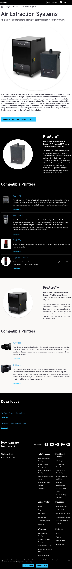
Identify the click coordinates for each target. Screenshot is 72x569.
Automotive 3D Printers (62, 498)
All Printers (41, 507)
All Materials (59, 523)
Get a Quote (41, 544)
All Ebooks (41, 485)
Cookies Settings (28, 565)
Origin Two (41, 496)
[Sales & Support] (46, 536)
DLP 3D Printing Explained (62, 480)
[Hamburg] (70, 2)
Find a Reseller (42, 542)
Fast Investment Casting (45, 515)
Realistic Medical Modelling (63, 472)
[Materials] (63, 512)
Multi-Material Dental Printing (44, 471)
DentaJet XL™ (42, 501)
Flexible (57, 518)
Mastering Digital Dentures (45, 528)
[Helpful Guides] (46, 456)
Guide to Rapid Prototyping (59, 468)
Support (40, 539)
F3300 (40, 493)
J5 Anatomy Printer (43, 504)
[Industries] (63, 490)
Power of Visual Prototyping (42, 466)
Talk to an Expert (43, 547)
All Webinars (41, 531)
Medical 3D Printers (61, 496)
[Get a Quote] (60, 2)
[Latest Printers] (46, 490)
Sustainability (59, 553)
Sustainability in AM (43, 520)
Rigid (56, 515)
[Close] (69, 560)
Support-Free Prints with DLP (45, 481)
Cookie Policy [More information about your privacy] (28, 561)
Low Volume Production (62, 464)
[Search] (65, 2)
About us (58, 539)
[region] (36, 563)
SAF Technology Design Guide (44, 476)
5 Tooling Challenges (61, 461)
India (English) (52, 2)
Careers (57, 547)
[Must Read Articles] (63, 457)
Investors (58, 555)
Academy (58, 550)
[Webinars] (46, 512)
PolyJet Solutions (12, 7)
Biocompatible (59, 520)
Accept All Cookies (42, 565)
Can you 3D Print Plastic (62, 478)
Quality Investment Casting (43, 460)
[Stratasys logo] (4, 2)
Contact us (58, 542)
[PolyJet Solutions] (20, 7)
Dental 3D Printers (60, 493)
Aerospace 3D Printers (61, 501)
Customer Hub (42, 550)
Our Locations (59, 544)
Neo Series (41, 498)
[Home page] (1, 7)
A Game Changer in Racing (45, 518)
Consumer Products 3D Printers (62, 505)
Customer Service (43, 553)
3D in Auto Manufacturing (62, 475)
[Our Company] (63, 536)
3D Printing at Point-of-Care (44, 524)
